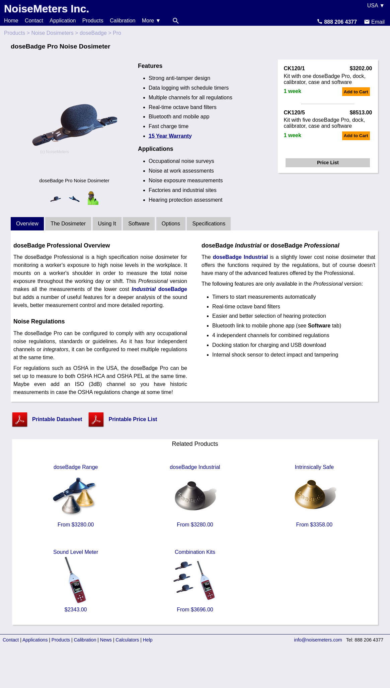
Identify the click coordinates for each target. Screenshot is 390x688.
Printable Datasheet (57, 419)
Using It (107, 223)
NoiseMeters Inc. (46, 9)
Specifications (208, 223)
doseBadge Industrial (240, 257)
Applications (35, 640)
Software (138, 223)
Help (148, 640)
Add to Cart (356, 91)
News (106, 640)
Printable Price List (132, 419)
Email (374, 22)
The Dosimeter (68, 223)
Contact (34, 20)
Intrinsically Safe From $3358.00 (314, 495)
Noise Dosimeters (52, 33)
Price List (328, 162)
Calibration (122, 20)
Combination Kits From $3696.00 (195, 580)
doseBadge (93, 33)
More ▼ (151, 20)
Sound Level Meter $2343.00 (76, 580)
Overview (27, 223)
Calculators (127, 640)
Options (171, 223)
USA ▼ (376, 5)
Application (63, 20)
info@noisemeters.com (318, 640)
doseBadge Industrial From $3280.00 (195, 495)
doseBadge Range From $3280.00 (76, 495)
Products (92, 20)
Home (11, 20)
